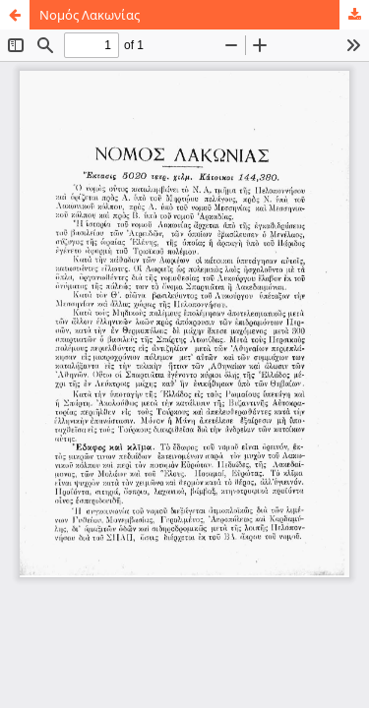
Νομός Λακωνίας (89, 15)
